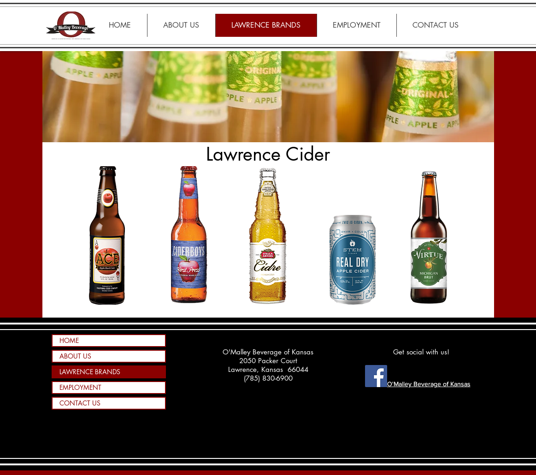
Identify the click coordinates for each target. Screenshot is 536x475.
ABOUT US (75, 356)
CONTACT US (79, 403)
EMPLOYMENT (80, 387)
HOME (69, 340)
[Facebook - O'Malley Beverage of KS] (376, 376)
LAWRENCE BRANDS (89, 371)
